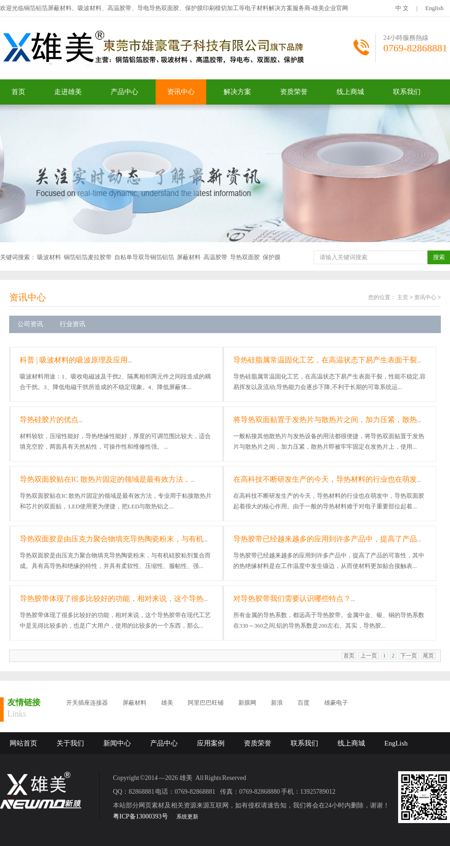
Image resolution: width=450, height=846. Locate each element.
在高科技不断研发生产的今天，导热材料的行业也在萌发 (325, 479)
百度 (303, 702)
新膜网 (247, 702)
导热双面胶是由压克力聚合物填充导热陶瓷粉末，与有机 (111, 539)
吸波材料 (49, 257)
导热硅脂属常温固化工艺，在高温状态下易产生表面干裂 (325, 360)
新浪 (277, 702)
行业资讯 (72, 324)
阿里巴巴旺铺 (206, 702)
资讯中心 (181, 91)
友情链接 (23, 702)
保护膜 (272, 257)
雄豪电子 (336, 702)
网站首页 (23, 743)
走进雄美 (68, 91)
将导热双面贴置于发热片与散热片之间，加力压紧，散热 (325, 419)
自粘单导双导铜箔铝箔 (144, 257)
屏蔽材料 (189, 257)
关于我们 (70, 743)
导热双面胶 (245, 257)
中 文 (402, 8)
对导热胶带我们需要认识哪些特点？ (292, 598)
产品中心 (124, 91)
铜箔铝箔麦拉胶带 (88, 257)
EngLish (396, 743)
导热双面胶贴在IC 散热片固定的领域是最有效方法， (105, 479)
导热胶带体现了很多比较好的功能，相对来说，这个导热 (111, 598)
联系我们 (407, 91)
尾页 (428, 655)
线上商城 (350, 91)
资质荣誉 (294, 91)
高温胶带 (215, 257)
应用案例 (211, 743)
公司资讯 (30, 324)
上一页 (368, 655)
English (434, 8)
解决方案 (237, 91)
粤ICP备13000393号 (140, 816)
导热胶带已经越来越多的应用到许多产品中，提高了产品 (325, 539)
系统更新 (187, 816)
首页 (18, 91)
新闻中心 (117, 743)
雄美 (167, 702)
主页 (402, 297)
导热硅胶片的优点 (49, 419)
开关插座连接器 (87, 702)
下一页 (408, 655)
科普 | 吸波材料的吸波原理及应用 (74, 360)
